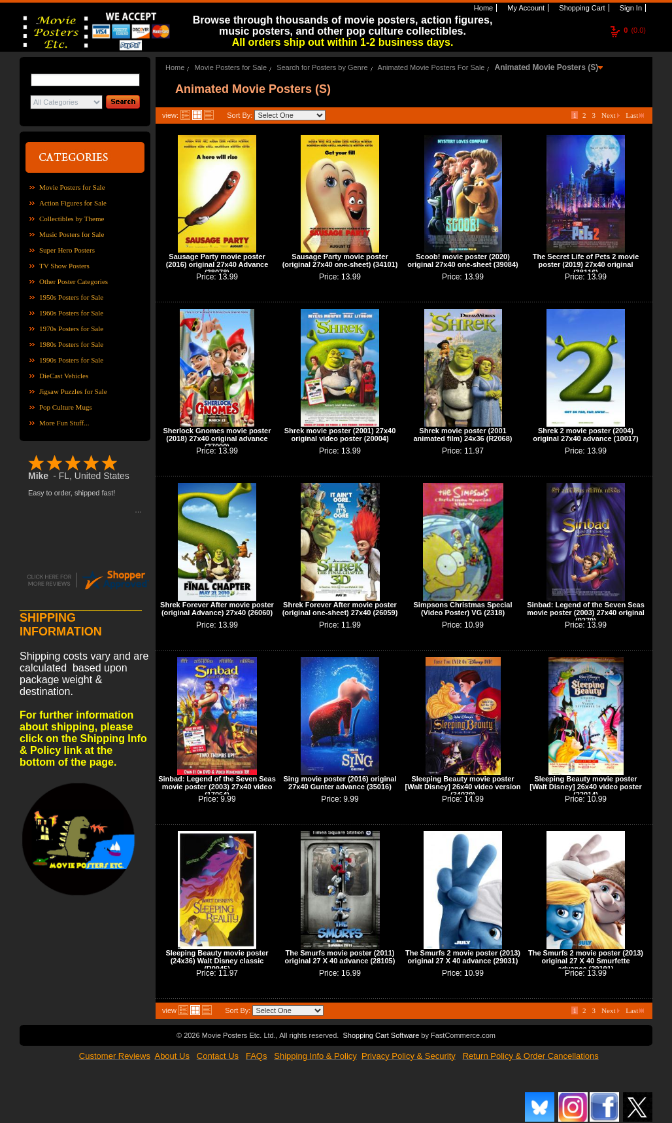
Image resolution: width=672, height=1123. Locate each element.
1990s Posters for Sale (71, 360)
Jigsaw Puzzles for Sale (73, 391)
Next (610, 115)
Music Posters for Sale (71, 234)
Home (482, 8)
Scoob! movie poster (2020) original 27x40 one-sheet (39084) (462, 260)
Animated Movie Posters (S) (547, 67)
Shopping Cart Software (381, 1035)
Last (635, 115)
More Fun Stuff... (64, 423)
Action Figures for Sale (73, 203)
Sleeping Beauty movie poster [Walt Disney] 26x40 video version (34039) (463, 786)
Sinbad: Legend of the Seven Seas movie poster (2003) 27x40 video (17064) (217, 786)
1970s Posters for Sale (71, 328)
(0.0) (635, 30)
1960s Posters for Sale (71, 313)
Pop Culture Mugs (65, 407)
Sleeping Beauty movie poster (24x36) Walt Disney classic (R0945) (216, 960)
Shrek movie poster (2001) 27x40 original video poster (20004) (340, 434)
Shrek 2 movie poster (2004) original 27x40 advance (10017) (585, 434)
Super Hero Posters (67, 250)
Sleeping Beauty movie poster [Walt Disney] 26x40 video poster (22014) (585, 786)
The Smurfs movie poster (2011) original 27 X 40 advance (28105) (340, 957)
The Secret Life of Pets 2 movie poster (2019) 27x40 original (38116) (586, 264)
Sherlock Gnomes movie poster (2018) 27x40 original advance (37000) (217, 438)
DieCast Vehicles (63, 376)
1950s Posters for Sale (71, 297)
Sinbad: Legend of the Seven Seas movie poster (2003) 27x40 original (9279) (586, 612)
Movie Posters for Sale (72, 187)
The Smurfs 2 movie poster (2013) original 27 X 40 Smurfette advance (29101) (585, 960)
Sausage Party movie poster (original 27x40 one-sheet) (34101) (340, 260)
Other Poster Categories (73, 281)
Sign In (630, 8)
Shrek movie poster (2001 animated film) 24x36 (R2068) (462, 434)
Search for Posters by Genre (322, 67)
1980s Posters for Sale (71, 344)
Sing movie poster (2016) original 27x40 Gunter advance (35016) (340, 783)
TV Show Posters (64, 266)
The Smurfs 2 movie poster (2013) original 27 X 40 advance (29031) (462, 957)
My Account (525, 8)
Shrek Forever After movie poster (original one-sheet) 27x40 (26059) (340, 608)
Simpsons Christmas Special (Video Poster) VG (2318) (463, 608)
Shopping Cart (581, 8)
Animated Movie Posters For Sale (431, 67)
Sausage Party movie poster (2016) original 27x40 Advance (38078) (217, 264)
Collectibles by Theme (71, 219)
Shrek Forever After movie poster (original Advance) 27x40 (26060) (217, 608)
